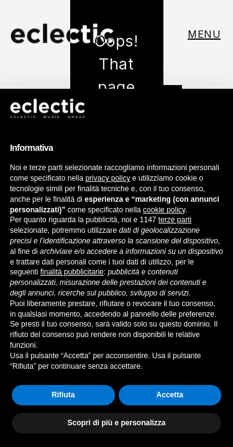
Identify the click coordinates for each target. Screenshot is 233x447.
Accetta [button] (170, 395)
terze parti (174, 219)
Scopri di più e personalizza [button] (116, 422)
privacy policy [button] (107, 178)
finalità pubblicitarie (72, 272)
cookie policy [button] (164, 209)
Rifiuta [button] (63, 395)
